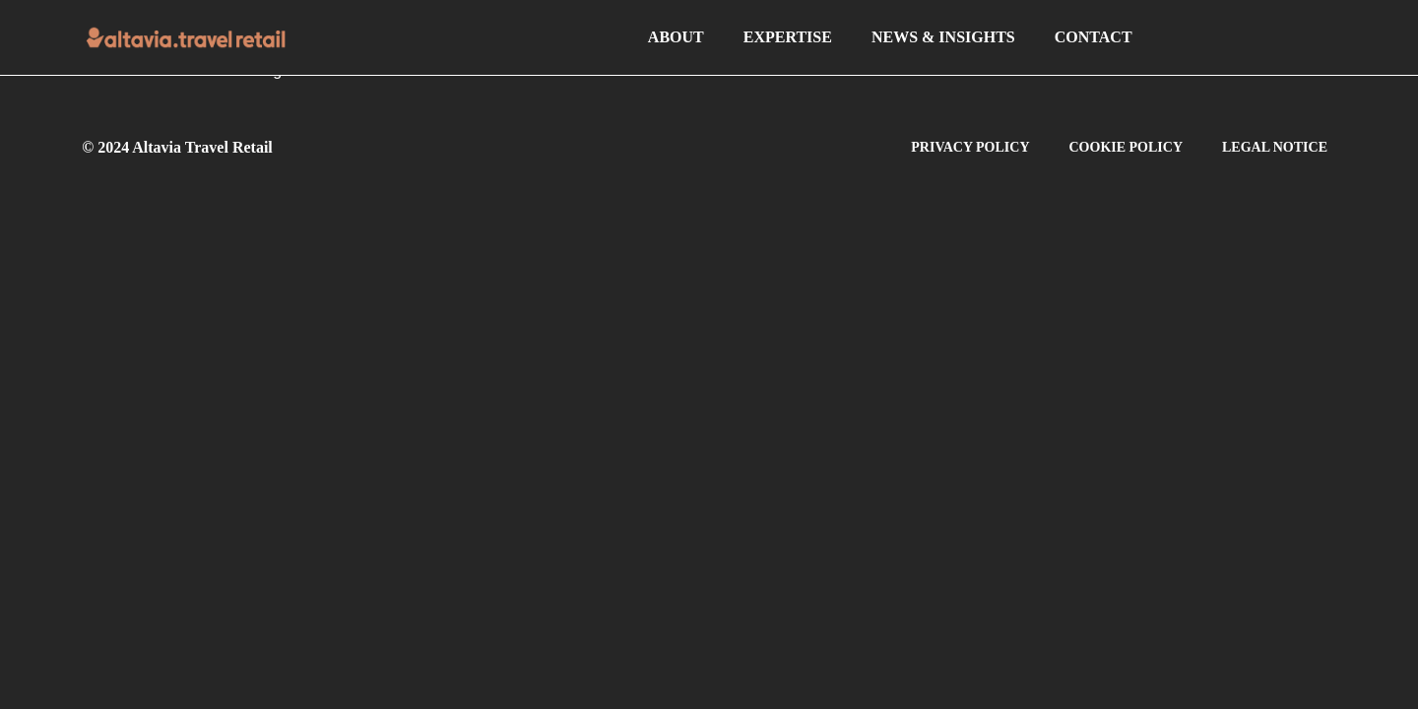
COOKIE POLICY (1126, 147)
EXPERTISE (787, 37)
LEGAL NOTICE (1274, 147)
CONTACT (1093, 37)
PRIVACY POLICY (970, 147)
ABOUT (676, 37)
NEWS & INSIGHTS (943, 37)
